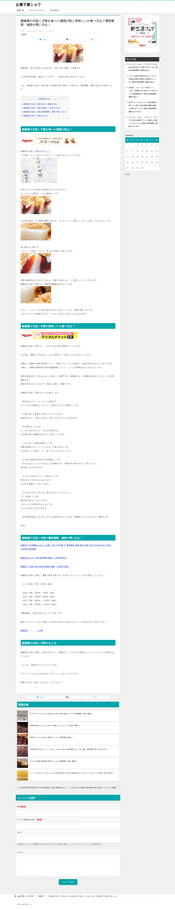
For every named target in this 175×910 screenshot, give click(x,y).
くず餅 (40, 631)
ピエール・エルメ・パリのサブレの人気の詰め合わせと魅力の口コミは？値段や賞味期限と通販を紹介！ (143, 67)
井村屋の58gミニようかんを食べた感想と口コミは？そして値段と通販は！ (55, 725)
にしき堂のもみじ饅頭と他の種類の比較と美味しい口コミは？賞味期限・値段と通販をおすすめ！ (94, 787)
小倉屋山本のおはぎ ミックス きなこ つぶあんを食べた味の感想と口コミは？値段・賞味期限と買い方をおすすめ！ (69, 749)
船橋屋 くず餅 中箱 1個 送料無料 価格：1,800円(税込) (45, 567)
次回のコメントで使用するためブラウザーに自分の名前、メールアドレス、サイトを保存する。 (61, 844)
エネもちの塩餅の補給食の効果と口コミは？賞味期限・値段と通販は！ (54, 761)
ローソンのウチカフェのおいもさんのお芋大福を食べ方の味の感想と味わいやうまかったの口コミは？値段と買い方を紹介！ (72, 773)
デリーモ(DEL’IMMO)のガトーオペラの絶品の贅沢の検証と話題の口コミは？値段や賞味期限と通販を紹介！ (143, 79)
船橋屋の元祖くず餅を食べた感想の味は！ (40, 104)
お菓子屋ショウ (29, 4)
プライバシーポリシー (37, 10)
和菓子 (24, 34)
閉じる (46, 99)
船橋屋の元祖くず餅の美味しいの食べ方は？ (41, 108)
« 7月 (127, 174)
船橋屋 (24, 631)
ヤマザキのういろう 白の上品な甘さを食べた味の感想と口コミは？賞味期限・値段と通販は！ (62, 713)
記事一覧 (20, 10)
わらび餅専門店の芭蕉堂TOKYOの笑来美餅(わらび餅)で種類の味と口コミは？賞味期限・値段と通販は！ (43, 787)
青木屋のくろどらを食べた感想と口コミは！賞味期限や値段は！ (52, 737)
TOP (25, 896)
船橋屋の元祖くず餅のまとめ (35, 116)
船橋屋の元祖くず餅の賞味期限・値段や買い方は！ (44, 112)
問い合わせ (55, 10)
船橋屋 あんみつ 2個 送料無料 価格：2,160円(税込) (43, 558)
